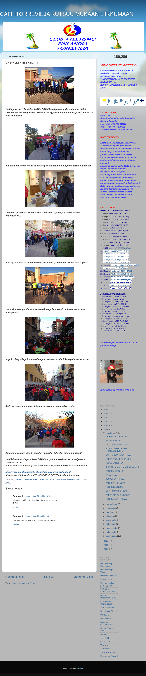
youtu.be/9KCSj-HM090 (121, 271)
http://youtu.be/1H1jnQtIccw (115, 268)
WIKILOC (104, 615)
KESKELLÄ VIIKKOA (115, 479)
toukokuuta (111, 520)
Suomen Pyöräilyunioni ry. (108, 596)
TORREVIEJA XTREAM (116, 499)
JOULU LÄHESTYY (115, 463)
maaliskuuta (112, 528)
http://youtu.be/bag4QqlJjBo (115, 259)
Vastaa (16, 507)
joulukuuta (111, 433)
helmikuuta (111, 532)
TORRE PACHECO (114, 487)
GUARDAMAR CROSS (116, 491)
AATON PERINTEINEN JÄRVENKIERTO (116, 449)
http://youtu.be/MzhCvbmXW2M (125, 265)
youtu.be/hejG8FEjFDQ (121, 279)
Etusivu (49, 576)
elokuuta (110, 516)
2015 (106, 421)
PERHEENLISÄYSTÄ (115, 483)
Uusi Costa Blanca (108, 611)
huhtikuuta (111, 524)
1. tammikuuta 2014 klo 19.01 (37, 516)
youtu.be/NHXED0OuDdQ (119, 248)
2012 (106, 541)
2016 (106, 417)
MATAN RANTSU (114, 440)
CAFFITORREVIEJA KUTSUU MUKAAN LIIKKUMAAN (66, 14)
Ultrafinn (104, 634)
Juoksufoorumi (107, 607)
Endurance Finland (109, 656)
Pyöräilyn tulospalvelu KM (107, 590)
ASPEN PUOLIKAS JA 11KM (119, 459)
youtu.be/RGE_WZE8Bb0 (122, 277)
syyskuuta (111, 512)
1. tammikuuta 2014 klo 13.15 (37, 496)
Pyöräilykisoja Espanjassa (106, 564)
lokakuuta (110, 508)
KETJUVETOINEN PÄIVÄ (117, 444)
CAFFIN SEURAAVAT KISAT (119, 455)
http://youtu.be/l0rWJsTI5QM (116, 251)
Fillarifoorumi (106, 579)
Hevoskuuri (105, 618)
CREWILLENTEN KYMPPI (118, 436)
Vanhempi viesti (83, 576)
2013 (106, 429)
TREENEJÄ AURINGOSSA (118, 495)
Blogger (79, 668)
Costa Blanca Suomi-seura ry (107, 602)
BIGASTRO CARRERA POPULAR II (122, 467)
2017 (106, 413)
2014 (106, 425)
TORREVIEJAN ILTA (115, 471)
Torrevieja (104, 645)
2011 (106, 545)
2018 (106, 409)
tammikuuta (111, 536)
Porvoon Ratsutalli (108, 576)
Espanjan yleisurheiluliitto (107, 623)
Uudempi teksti (14, 576)
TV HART (104, 638)
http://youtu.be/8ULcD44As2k (116, 253)
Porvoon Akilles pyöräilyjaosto (107, 584)
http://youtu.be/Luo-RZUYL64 (116, 256)
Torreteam (105, 649)
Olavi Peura (105, 641)
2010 (106, 549)
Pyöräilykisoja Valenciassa (106, 571)
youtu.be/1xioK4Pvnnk (121, 274)
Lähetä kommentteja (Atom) (23, 583)
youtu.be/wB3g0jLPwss (119, 285)
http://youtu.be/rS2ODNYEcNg (116, 262)
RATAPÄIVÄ (111, 475)
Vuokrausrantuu (107, 652)
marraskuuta (112, 504)
